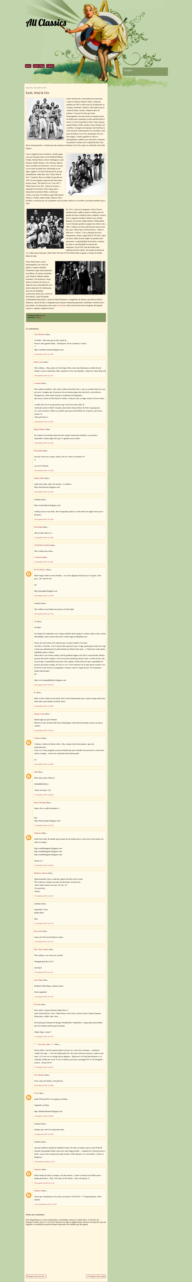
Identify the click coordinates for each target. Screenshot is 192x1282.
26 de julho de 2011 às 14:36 (44, 470)
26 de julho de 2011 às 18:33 (44, 730)
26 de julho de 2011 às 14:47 (44, 562)
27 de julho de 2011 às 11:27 (43, 941)
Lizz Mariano (39, 1075)
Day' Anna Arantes (41, 949)
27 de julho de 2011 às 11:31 (43, 972)
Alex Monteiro (40, 334)
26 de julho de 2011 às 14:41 (44, 492)
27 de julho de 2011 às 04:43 (44, 795)
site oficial (61, 305)
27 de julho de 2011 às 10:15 (44, 896)
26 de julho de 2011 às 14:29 (44, 443)
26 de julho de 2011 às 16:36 (44, 595)
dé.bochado (38, 451)
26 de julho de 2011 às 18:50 (44, 764)
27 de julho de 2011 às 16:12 (44, 1067)
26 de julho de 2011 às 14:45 (44, 537)
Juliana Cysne (39, 714)
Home (28, 66)
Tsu (35, 621)
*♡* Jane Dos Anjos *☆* (44, 1044)
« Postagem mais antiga (96, 1276)
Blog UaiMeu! (39, 429)
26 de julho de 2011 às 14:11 (43, 375)
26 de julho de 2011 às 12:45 (44, 354)
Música (38, 317)
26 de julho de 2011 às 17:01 (44, 614)
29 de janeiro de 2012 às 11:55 (44, 1161)
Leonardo (37, 383)
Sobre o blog (39, 66)
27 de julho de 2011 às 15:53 (44, 1036)
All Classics (46, 22)
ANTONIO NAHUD (42, 545)
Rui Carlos (38, 931)
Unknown (38, 738)
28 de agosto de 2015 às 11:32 (44, 1183)
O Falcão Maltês (40, 557)
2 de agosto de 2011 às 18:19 (44, 1134)
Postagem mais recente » (36, 1276)
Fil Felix (37, 1004)
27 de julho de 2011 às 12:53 (44, 996)
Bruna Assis (38, 362)
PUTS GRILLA (40, 570)
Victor (36, 1093)
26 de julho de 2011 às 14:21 (44, 422)
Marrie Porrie (39, 478)
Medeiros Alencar (41, 873)
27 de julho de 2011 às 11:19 (43, 923)
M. (35, 692)
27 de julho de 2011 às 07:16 (44, 825)
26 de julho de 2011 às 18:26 (44, 706)
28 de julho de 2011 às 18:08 (44, 1085)
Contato (50, 66)
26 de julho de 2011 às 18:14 (44, 685)
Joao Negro (38, 980)
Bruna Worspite (40, 803)
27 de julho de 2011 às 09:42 (44, 865)
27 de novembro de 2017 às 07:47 (45, 1204)
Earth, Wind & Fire (37, 92)
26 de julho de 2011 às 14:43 (44, 519)
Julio (36, 772)
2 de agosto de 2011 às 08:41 (44, 1116)
